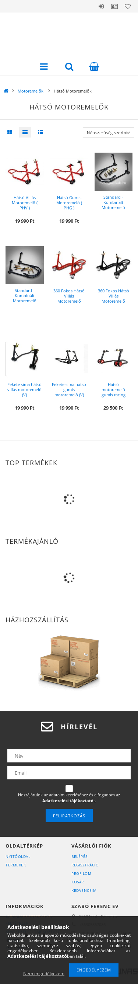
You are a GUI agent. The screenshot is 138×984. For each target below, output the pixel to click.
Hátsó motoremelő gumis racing (113, 389)
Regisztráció (85, 864)
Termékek (16, 864)
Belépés (101, 6)
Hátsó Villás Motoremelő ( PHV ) (25, 203)
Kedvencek (127, 6)
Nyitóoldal (18, 856)
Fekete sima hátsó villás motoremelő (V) (24, 389)
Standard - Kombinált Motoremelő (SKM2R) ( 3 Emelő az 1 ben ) (25, 301)
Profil (114, 6)
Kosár (77, 881)
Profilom (81, 873)
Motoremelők (31, 91)
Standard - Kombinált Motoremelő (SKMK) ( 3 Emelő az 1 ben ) (113, 207)
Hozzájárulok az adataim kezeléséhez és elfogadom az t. (69, 797)
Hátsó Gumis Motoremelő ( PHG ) (69, 203)
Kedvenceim (83, 890)
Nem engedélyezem (43, 973)
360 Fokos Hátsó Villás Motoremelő (69, 296)
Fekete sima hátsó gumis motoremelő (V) (69, 389)
